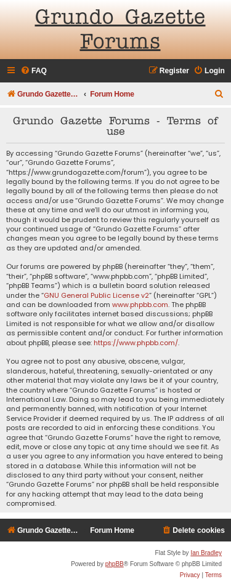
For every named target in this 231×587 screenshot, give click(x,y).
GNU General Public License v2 (96, 295)
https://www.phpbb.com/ (136, 343)
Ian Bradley (206, 552)
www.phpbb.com (140, 304)
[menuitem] (33, 71)
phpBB (114, 564)
